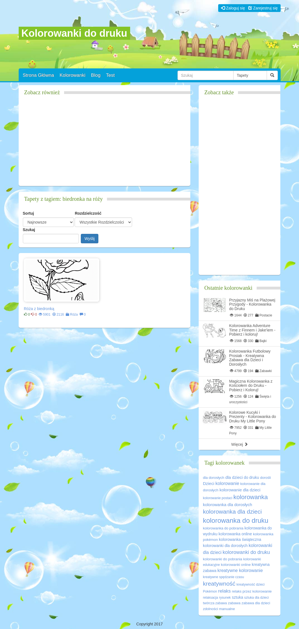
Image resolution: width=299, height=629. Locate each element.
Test (110, 75)
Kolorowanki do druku (74, 33)
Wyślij (89, 238)
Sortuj (28, 213)
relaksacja (210, 598)
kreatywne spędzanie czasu (223, 577)
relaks (224, 591)
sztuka (237, 597)
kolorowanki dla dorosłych (225, 545)
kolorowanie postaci (217, 498)
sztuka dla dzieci (256, 598)
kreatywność (219, 583)
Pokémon (210, 591)
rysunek (225, 598)
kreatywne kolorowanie (240, 570)
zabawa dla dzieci (256, 603)
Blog (96, 75)
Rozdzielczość (88, 213)
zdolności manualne (219, 609)
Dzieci (208, 483)
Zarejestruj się (263, 8)
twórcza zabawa (215, 603)
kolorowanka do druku (235, 520)
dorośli (265, 478)
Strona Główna (38, 75)
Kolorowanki (73, 75)
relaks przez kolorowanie (252, 591)
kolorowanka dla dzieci (232, 511)
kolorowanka (250, 497)
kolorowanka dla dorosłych (227, 504)
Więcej (239, 444)
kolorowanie (227, 483)
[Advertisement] (104, 143)
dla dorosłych (213, 478)
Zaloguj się (233, 8)
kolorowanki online (236, 565)
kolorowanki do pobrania (222, 559)
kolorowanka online (235, 534)
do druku (251, 477)
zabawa (234, 603)
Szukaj (29, 229)
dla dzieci (234, 477)
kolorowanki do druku (246, 552)
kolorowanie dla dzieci (240, 489)
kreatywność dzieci (251, 584)
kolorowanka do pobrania (223, 528)
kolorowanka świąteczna (240, 539)
